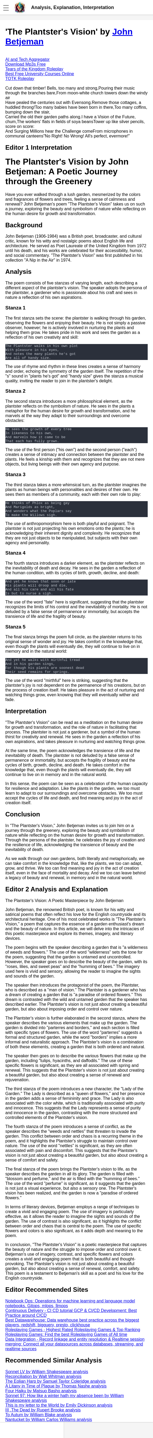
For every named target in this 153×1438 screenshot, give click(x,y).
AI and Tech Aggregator (27, 59)
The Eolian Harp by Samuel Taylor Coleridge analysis (55, 1397)
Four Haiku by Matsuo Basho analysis (41, 1407)
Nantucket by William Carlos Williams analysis (48, 1435)
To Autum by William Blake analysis (38, 1430)
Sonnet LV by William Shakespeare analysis (46, 1387)
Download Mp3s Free (25, 64)
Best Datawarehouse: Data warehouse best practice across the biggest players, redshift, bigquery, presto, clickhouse (72, 1338)
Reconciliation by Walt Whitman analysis (43, 1392)
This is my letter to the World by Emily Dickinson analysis (58, 1421)
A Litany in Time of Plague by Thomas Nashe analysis (56, 1402)
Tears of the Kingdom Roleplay (34, 69)
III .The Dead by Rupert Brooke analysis (43, 1426)
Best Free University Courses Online (39, 74)
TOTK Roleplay (19, 78)
